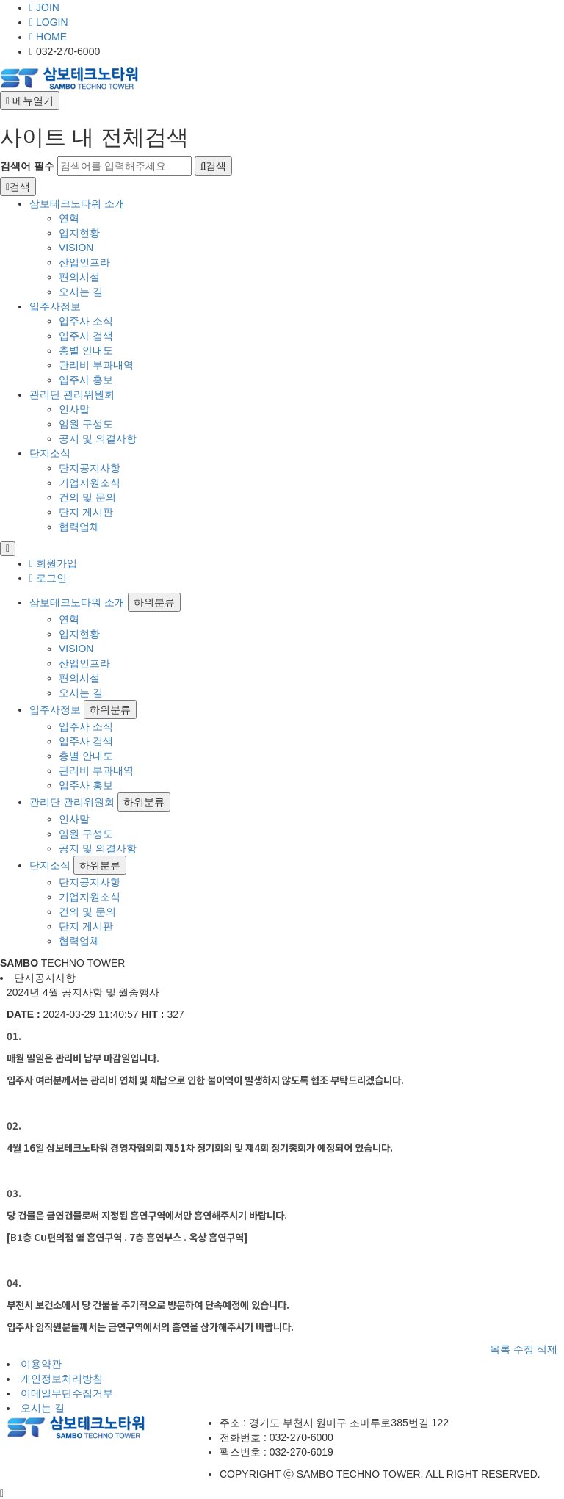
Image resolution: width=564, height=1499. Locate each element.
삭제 (547, 1349)
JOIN (44, 7)
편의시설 (79, 277)
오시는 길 (81, 291)
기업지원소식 (89, 482)
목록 (500, 1349)
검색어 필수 (27, 166)
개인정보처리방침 (62, 1378)
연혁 (69, 218)
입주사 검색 (86, 336)
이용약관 (41, 1364)
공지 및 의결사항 (98, 438)
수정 (523, 1349)
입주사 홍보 (86, 380)
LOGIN (48, 22)
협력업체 (79, 526)
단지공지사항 (89, 468)
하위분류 (154, 602)
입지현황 (79, 233)
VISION (76, 247)
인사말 (74, 409)
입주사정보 (55, 306)
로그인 (48, 578)
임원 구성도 (86, 424)
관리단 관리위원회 (72, 394)
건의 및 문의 (87, 497)
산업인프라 (84, 262)
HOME (48, 37)
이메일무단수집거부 (67, 1393)
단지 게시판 (86, 512)
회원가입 (53, 563)
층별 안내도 (86, 350)
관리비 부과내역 (96, 365)
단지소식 (49, 453)
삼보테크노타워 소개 (77, 203)
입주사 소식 (86, 321)
